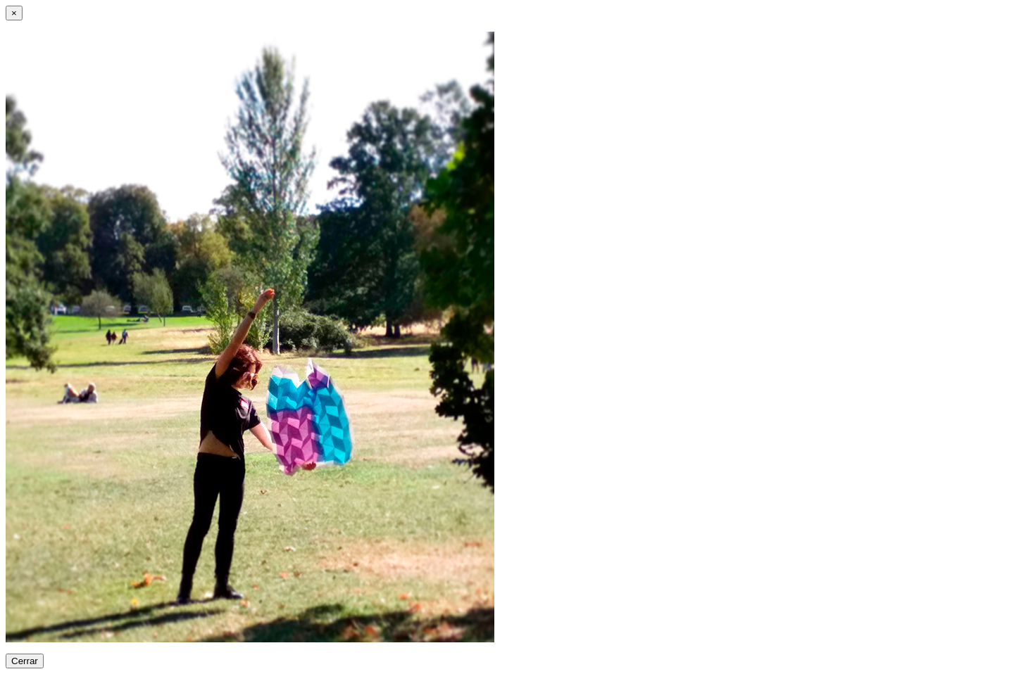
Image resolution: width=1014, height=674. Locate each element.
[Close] (14, 13)
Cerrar (24, 661)
